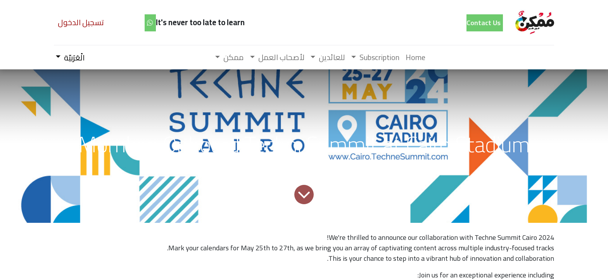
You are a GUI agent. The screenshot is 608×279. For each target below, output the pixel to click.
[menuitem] (415, 57)
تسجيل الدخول (81, 22)
